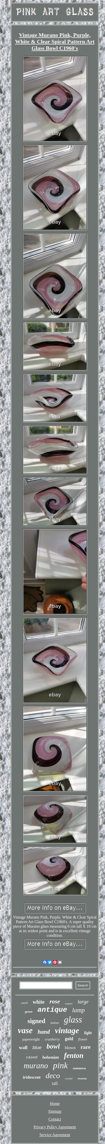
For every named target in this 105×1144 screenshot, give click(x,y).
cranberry (52, 1039)
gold (69, 1038)
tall (55, 1083)
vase (25, 1030)
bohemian (50, 1057)
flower (82, 1039)
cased (31, 1057)
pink (60, 1065)
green (28, 1011)
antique (52, 1010)
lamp (78, 1010)
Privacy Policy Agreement (55, 1127)
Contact (55, 1119)
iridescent (32, 1077)
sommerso (79, 1068)
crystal (69, 1078)
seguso (69, 1003)
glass (73, 1020)
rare (86, 1047)
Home (55, 1103)
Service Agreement (54, 1135)
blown (70, 1047)
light (88, 1033)
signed (36, 1021)
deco (53, 1075)
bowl (53, 1046)
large (83, 1002)
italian (54, 1023)
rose (55, 1001)
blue (37, 1047)
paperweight (31, 1039)
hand (44, 1032)
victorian (82, 1078)
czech (24, 1003)
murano (36, 1065)
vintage (67, 1030)
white (39, 1002)
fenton (73, 1055)
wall (23, 1047)
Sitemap (54, 1111)
